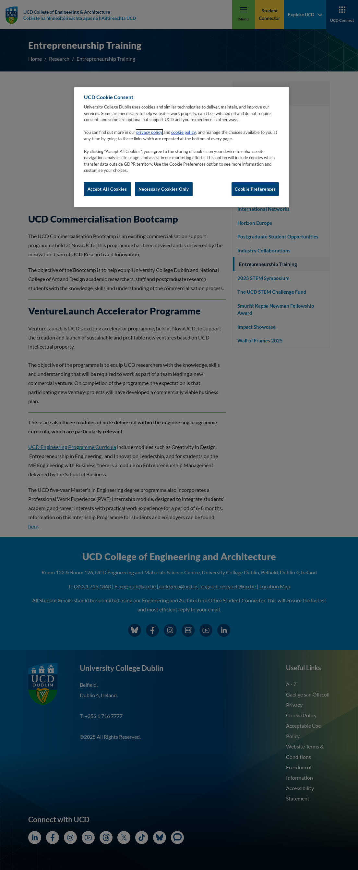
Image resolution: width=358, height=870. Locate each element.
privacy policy (149, 132)
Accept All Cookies (107, 189)
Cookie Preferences (255, 189)
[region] (181, 147)
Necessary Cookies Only (163, 189)
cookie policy (183, 132)
